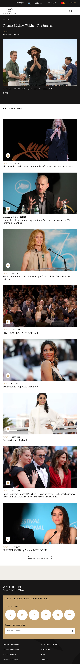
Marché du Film (9, 655)
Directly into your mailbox (15, 625)
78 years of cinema (49, 644)
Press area (45, 649)
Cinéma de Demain (11, 649)
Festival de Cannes (11, 644)
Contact (44, 660)
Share (5, 93)
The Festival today (10, 660)
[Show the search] (71, 11)
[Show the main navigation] (76, 11)
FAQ (43, 655)
